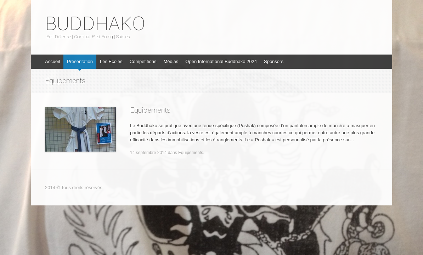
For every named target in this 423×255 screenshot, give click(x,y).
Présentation (80, 61)
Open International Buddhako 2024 (221, 61)
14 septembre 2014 (148, 152)
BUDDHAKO (95, 23)
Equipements (150, 110)
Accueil (52, 61)
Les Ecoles (111, 61)
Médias (170, 61)
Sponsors (273, 61)
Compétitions (143, 61)
